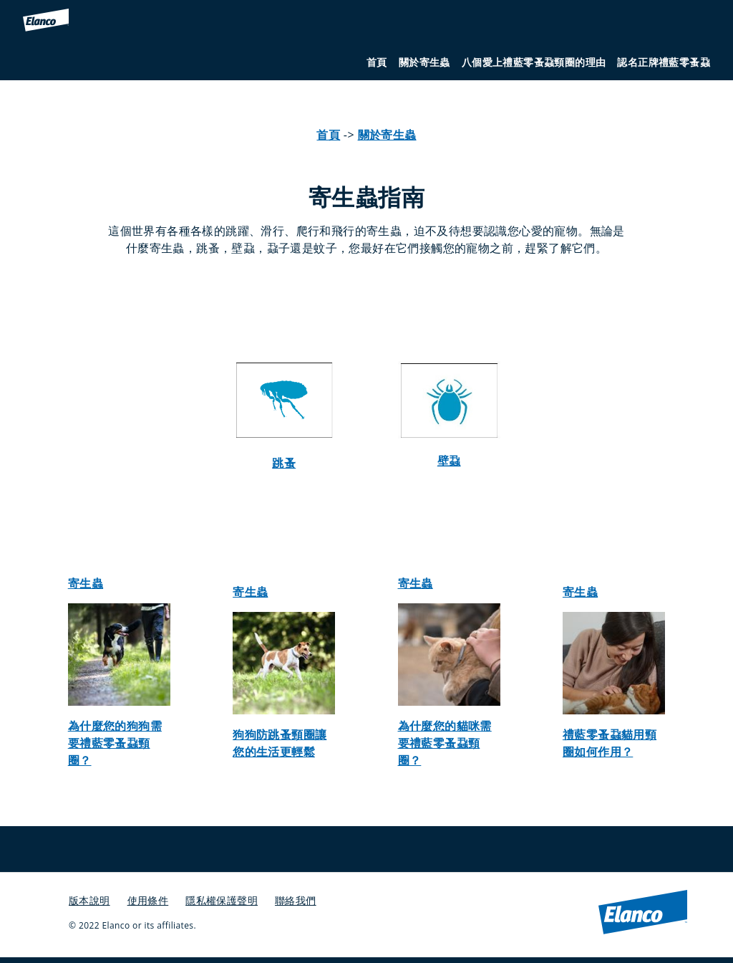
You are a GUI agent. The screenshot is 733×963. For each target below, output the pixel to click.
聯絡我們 (295, 900)
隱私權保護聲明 (221, 900)
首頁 (376, 62)
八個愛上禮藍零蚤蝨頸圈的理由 (534, 62)
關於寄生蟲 (424, 62)
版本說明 (89, 900)
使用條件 (148, 900)
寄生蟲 (85, 583)
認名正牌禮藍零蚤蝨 (663, 62)
